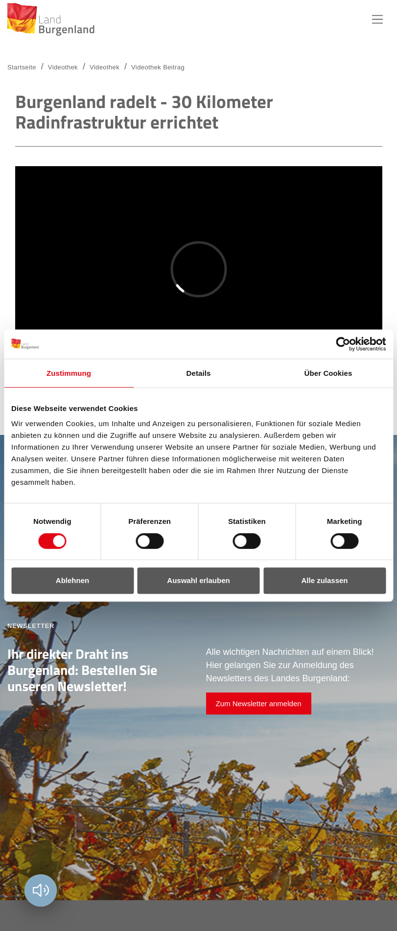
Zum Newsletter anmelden (259, 703)
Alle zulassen (324, 580)
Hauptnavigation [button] (377, 19)
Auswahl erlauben (198, 580)
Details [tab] (199, 373)
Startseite (21, 67)
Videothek (104, 67)
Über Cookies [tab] (328, 373)
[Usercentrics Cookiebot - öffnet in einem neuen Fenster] (343, 344)
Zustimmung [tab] (69, 373)
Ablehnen (72, 580)
